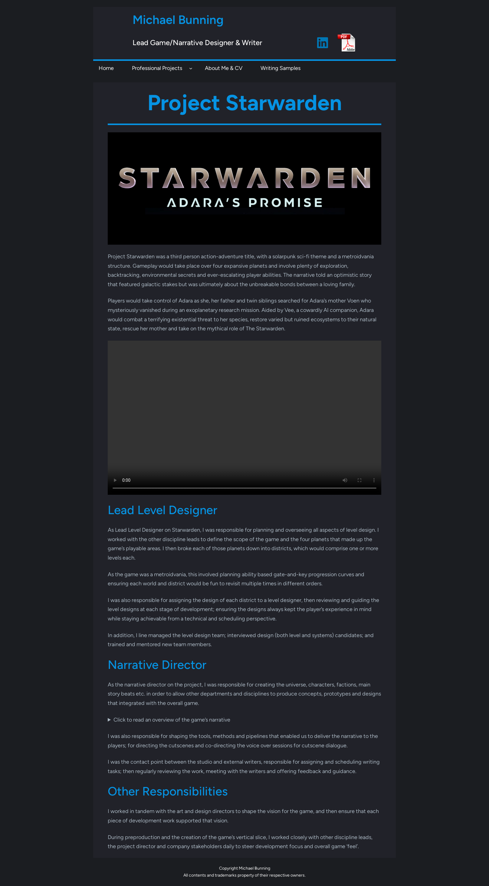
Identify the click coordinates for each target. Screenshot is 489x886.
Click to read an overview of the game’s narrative (171, 719)
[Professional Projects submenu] (190, 68)
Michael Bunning (178, 19)
